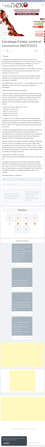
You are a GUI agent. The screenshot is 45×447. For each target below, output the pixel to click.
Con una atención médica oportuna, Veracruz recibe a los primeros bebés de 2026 (21, 306)
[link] (41, 50)
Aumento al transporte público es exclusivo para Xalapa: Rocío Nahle (21, 283)
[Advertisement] (22, 355)
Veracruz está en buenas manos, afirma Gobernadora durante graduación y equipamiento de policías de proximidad (21, 328)
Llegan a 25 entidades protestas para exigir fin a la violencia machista (11, 196)
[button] (3, 5)
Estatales (4, 38)
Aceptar (6, 443)
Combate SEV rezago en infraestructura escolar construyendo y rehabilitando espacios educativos (32, 196)
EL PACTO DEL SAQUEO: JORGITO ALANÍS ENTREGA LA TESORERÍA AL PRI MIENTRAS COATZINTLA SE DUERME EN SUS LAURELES (22, 254)
